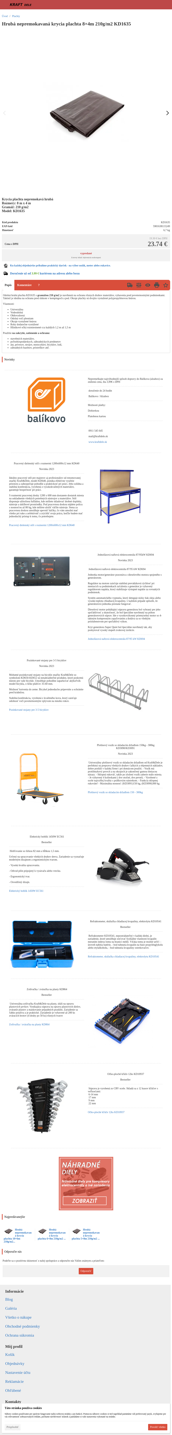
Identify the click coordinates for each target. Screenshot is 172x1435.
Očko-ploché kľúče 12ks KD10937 (106, 1112)
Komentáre (24, 285)
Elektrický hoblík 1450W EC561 (26, 891)
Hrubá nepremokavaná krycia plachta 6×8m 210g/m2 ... (52, 1234)
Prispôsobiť (13, 1427)
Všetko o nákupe (18, 1317)
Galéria (11, 1308)
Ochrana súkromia (19, 1335)
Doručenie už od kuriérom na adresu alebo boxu (45, 273)
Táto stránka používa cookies (23, 1408)
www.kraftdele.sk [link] (98, 442)
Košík (10, 1354)
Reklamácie (14, 1381)
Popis (8, 285)
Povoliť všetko (157, 1427)
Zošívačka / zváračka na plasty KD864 (29, 1024)
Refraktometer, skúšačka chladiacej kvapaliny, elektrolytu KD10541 (123, 956)
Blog (9, 1299)
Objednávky (14, 1363)
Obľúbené (13, 1390)
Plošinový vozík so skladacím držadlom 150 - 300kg (115, 792)
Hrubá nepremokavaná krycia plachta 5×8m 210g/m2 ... (86, 1234)
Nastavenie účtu (17, 1372)
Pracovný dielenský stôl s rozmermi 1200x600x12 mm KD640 (42, 525)
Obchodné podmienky (22, 1326)
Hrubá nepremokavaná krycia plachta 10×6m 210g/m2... (18, 1235)
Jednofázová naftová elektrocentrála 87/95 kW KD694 (116, 639)
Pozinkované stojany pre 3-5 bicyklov (29, 709)
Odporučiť (86, 1271)
